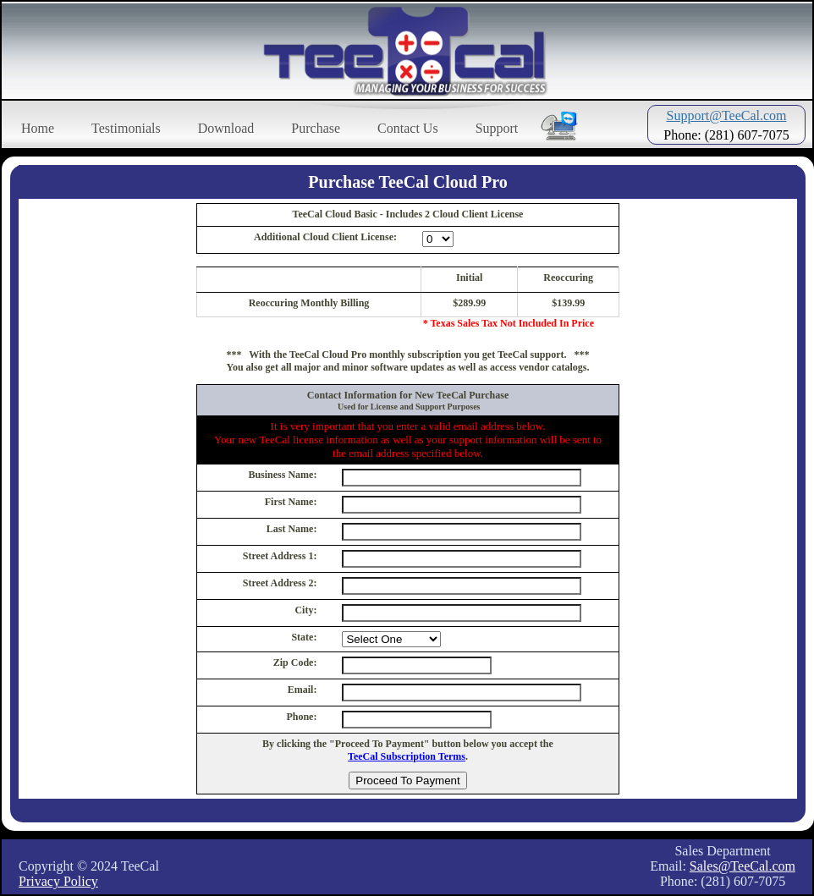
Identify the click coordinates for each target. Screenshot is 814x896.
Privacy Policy (58, 881)
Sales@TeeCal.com (742, 866)
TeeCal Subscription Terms (406, 756)
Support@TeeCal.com (726, 115)
